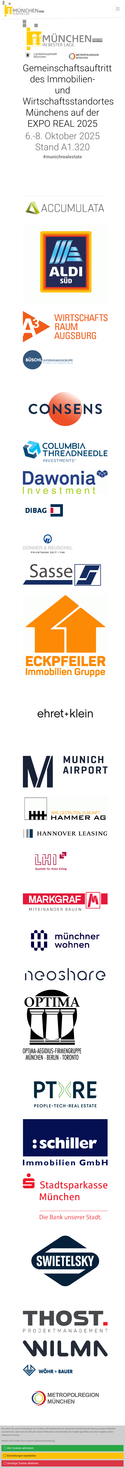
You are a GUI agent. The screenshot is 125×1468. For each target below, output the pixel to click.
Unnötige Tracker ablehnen (21, 1463)
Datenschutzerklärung (44, 1441)
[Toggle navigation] (117, 8)
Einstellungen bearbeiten (20, 1455)
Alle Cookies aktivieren (19, 1448)
